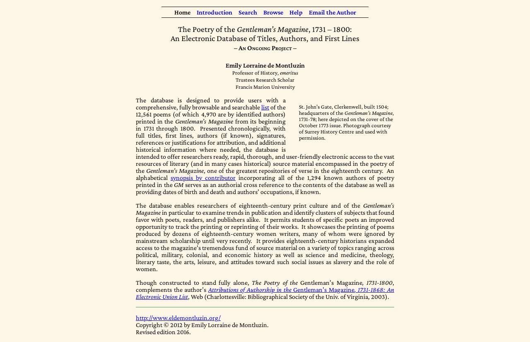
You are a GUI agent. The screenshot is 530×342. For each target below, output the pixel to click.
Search (247, 12)
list (265, 107)
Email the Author (332, 12)
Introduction (214, 12)
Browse (273, 12)
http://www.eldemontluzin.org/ (178, 317)
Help (296, 12)
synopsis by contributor (203, 177)
